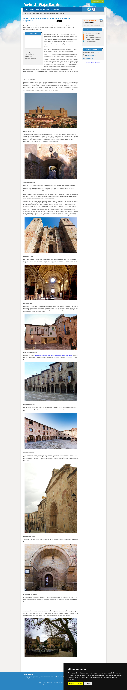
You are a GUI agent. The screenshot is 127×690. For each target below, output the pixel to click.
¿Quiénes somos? (47, 682)
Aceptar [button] (71, 683)
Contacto (55, 9)
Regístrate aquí (96, 1)
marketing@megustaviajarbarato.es (33, 677)
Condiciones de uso (59, 682)
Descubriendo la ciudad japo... (92, 33)
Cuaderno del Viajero (43, 9)
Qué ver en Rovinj (89, 35)
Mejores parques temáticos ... (92, 37)
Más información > (88, 58)
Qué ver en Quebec (89, 41)
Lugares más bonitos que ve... (92, 39)
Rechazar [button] (79, 683)
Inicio (26, 9)
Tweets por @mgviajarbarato (92, 62)
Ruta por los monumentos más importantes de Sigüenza (52, 13)
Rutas (32, 9)
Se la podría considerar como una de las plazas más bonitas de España (53, 355)
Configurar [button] (88, 683)
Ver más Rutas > (86, 44)
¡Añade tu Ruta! (88, 22)
